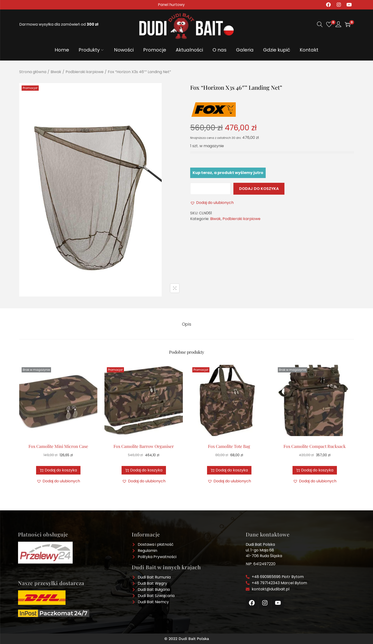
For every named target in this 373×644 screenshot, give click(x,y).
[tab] (186, 324)
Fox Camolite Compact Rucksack (314, 446)
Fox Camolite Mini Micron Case (58, 446)
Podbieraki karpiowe (85, 72)
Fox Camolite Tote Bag (229, 446)
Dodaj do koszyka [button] (143, 470)
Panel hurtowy (171, 4)
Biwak (56, 72)
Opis (186, 324)
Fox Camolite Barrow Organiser (143, 446)
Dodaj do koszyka (259, 188)
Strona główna (32, 72)
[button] (212, 203)
